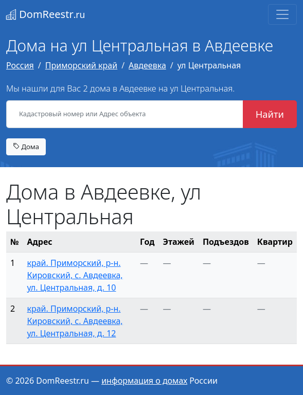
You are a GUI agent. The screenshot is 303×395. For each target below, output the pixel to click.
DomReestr (45, 14)
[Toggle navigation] (282, 14)
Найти (270, 113)
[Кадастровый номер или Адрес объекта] (124, 114)
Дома (26, 146)
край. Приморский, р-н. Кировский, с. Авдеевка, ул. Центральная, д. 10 (74, 275)
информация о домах (144, 380)
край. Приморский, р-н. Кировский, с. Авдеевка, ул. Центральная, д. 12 (74, 321)
